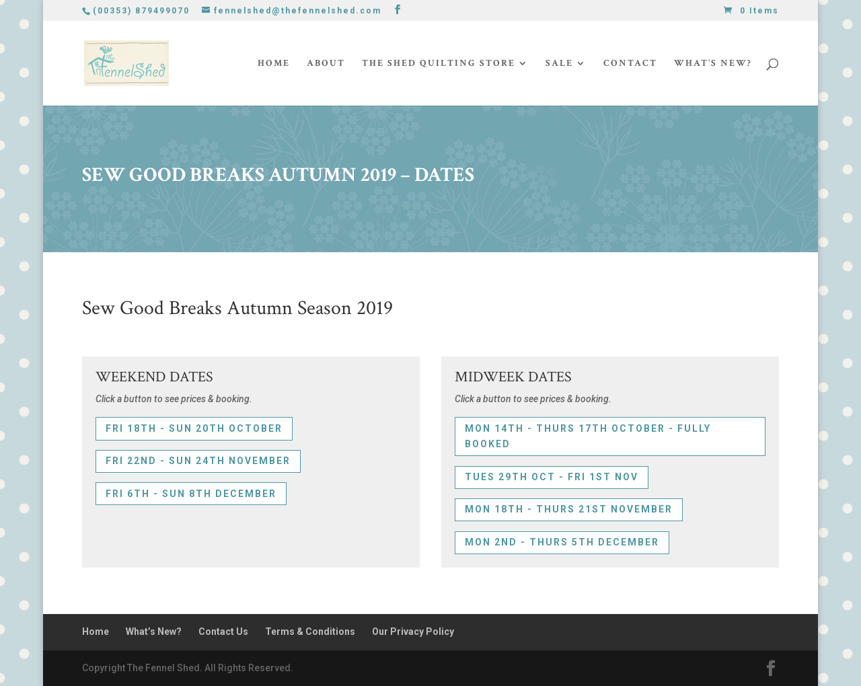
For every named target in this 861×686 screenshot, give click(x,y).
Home (274, 64)
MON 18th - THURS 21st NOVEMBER (569, 509)
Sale (559, 64)
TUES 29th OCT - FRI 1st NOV (551, 476)
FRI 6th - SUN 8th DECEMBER (191, 493)
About (326, 64)
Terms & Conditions (310, 631)
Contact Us (223, 631)
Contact (630, 64)
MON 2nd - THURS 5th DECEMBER (562, 542)
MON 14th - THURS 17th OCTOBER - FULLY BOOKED (588, 436)
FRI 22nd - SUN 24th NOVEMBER (198, 460)
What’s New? (713, 64)
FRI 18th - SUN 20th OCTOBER (194, 428)
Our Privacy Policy (413, 631)
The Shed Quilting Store (438, 64)
